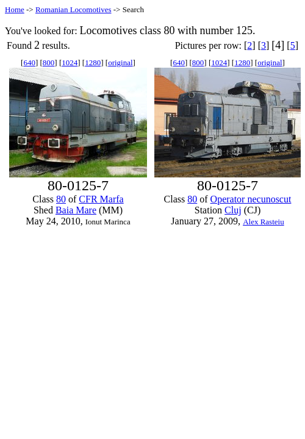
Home (14, 9)
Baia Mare (76, 210)
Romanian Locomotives (73, 9)
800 (49, 62)
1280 (93, 62)
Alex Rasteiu (263, 221)
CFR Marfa (101, 199)
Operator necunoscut (251, 199)
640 (29, 62)
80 (61, 199)
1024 (69, 62)
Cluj (233, 210)
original (120, 62)
